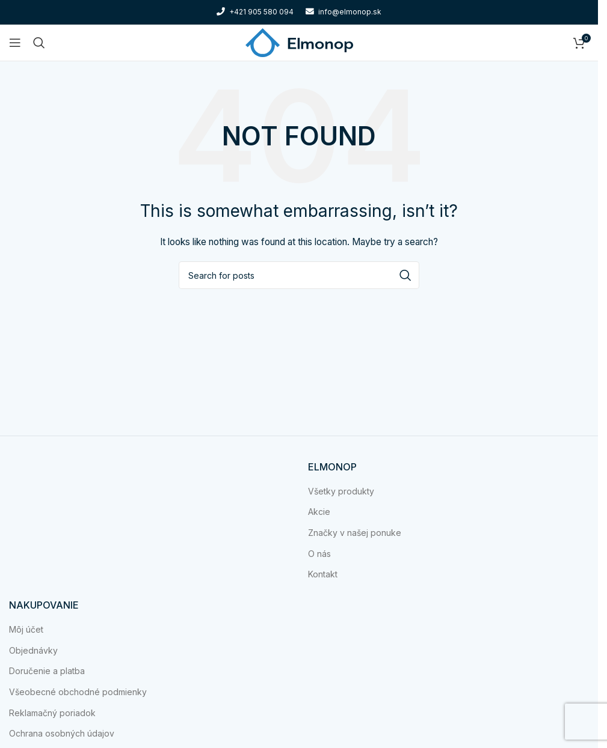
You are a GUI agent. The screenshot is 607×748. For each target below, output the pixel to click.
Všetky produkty (341, 491)
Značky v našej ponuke (354, 533)
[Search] (39, 43)
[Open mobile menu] (15, 43)
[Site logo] (299, 42)
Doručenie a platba (47, 671)
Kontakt (322, 574)
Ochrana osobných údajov (61, 733)
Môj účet (26, 629)
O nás (319, 554)
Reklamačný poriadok (52, 713)
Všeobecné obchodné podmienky (78, 692)
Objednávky (33, 650)
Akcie (319, 511)
